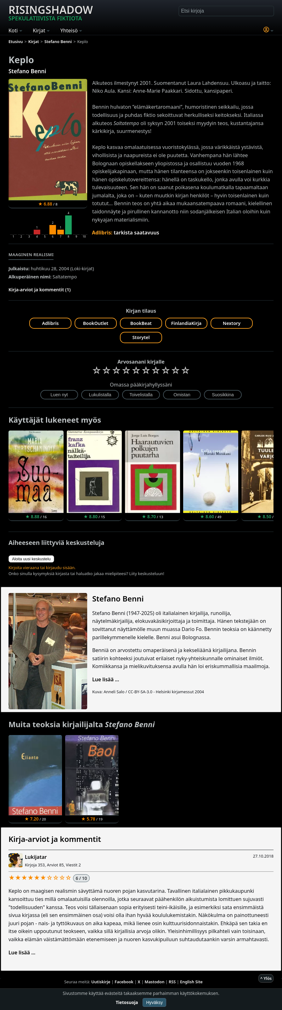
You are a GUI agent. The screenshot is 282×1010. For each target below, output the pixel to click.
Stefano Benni (27, 71)
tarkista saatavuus (136, 232)
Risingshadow (50, 12)
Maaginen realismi (31, 254)
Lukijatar (36, 857)
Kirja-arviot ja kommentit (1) (39, 290)
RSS (172, 982)
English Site (191, 982)
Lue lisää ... (105, 679)
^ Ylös (266, 978)
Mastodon (155, 982)
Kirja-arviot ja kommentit (54, 839)
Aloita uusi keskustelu (31, 559)
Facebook (124, 982)
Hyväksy (154, 1002)
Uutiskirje (100, 982)
